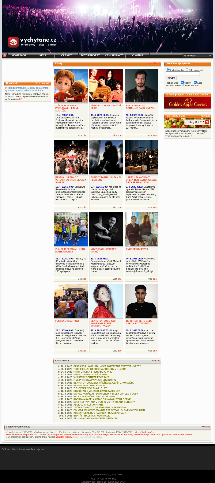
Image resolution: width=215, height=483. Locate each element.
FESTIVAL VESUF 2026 (67, 321)
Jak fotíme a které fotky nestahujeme (128, 434)
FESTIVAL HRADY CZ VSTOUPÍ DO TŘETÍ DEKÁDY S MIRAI (70, 180)
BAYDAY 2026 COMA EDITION (89, 385)
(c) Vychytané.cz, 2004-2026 (107, 474)
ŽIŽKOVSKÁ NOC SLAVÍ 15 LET (90, 388)
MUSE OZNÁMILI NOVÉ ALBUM (90, 374)
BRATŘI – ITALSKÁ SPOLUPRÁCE (91, 415)
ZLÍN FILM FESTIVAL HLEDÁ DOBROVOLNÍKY (70, 250)
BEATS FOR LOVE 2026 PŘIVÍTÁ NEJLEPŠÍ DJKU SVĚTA (103, 382)
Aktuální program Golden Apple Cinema (187, 94)
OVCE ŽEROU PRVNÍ (137, 249)
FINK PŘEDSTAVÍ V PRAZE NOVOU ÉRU (94, 380)
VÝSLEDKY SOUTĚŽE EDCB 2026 (91, 377)
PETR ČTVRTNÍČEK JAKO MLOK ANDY (94, 396)
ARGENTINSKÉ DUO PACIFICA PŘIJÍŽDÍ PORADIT (100, 413)
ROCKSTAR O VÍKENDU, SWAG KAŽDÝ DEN (96, 391)
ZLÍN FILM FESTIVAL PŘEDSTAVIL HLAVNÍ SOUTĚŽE (66, 108)
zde (48, 83)
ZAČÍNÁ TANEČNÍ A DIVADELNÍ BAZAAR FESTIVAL (100, 407)
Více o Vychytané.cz (145, 432)
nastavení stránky (63, 437)
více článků (154, 63)
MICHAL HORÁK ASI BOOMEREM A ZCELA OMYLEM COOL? (105, 393)
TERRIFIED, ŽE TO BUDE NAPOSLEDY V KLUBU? (139, 322)
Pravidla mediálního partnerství (21, 434)
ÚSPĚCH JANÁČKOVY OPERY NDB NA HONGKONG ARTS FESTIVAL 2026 (141, 180)
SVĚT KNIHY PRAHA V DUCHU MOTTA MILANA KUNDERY (104, 402)
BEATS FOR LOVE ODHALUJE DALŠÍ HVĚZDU (140, 106)
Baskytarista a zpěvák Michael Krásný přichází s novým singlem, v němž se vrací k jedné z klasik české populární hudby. (106, 266)
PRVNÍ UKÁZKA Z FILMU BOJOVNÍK (92, 371)
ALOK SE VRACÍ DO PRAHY (88, 404)
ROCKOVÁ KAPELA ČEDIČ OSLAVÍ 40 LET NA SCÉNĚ (102, 399)
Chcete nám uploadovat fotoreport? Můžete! (170, 434)
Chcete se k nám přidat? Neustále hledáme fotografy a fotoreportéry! (73, 434)
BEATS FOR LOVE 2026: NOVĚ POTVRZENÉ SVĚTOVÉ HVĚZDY (103, 323)
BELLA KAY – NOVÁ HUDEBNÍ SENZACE (95, 418)
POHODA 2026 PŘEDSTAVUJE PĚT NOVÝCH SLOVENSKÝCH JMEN (109, 410)
